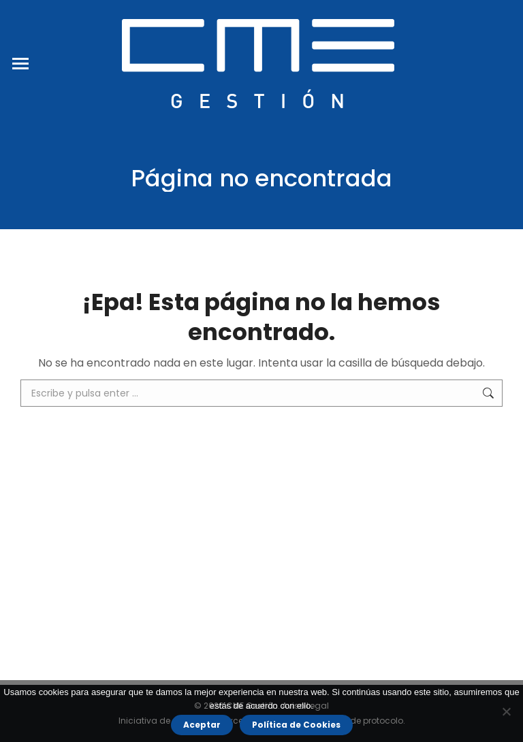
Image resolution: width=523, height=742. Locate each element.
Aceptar (202, 724)
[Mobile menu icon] (20, 63)
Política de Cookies (296, 724)
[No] (506, 711)
